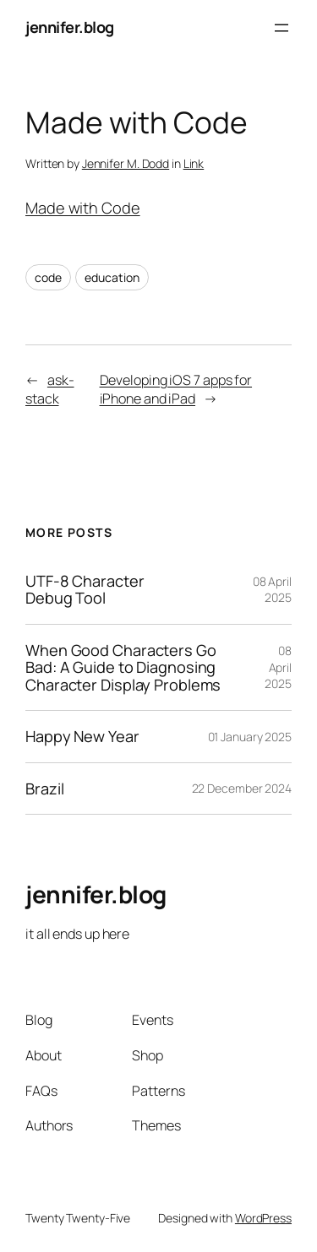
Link (194, 163)
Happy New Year (82, 736)
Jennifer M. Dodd (125, 163)
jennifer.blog (69, 27)
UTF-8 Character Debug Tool (85, 589)
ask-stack (49, 390)
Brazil (44, 788)
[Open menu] (281, 28)
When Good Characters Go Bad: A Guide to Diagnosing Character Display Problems (123, 667)
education (112, 277)
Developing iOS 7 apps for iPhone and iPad (176, 390)
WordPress (263, 1218)
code (48, 277)
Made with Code (82, 208)
